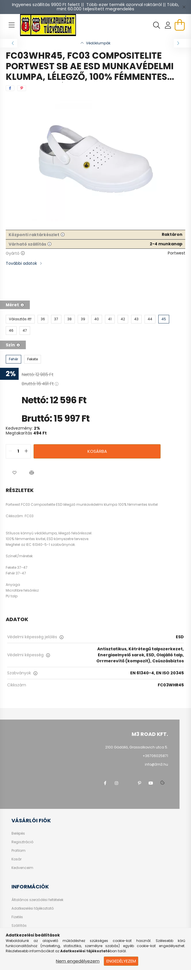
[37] (56, 319)
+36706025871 (155, 755)
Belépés (18, 833)
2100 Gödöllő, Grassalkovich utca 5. (136, 747)
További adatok (21, 263)
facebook (105, 783)
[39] (83, 319)
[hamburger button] (11, 25)
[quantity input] (18, 451)
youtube (151, 783)
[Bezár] (184, 7)
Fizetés (17, 917)
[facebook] (10, 88)
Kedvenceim (22, 868)
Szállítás (19, 926)
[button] (14, 473)
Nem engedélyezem (78, 961)
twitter (128, 783)
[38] (69, 319)
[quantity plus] (26, 451)
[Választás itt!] (20, 319)
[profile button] (168, 25)
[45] (163, 319)
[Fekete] (32, 359)
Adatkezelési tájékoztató (32, 908)
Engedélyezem (121, 961)
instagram (116, 783)
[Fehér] (13, 359)
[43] (136, 319)
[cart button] (179, 25)
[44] (150, 319)
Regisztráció (22, 842)
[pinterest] (21, 88)
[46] (11, 330)
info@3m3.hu (156, 764)
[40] (96, 319)
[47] (25, 330)
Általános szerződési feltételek (37, 900)
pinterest (139, 783)
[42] (123, 319)
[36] (43, 319)
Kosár (16, 859)
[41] (110, 319)
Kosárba (97, 451)
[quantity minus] (10, 451)
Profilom (18, 851)
